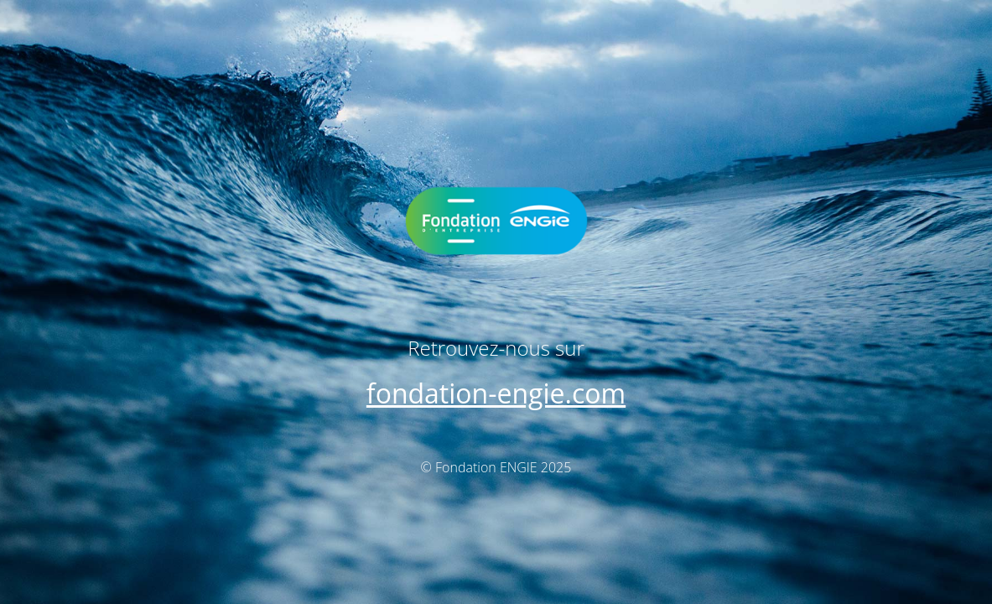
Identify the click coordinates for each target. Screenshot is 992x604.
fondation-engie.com (496, 393)
